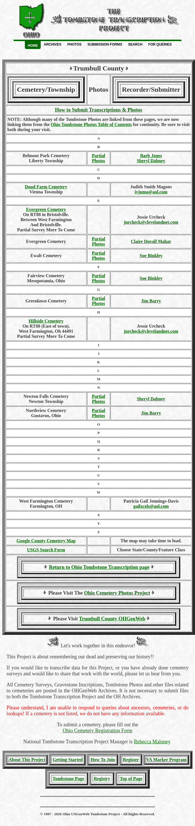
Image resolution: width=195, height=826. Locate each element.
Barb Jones (151, 155)
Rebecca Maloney (152, 741)
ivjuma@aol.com (151, 191)
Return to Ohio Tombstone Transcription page (99, 567)
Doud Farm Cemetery (46, 186)
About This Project (26, 759)
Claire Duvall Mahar (151, 241)
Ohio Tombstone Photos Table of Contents (91, 124)
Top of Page (131, 778)
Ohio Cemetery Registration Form (97, 730)
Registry (102, 778)
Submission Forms (104, 44)
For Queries (160, 44)
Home (33, 46)
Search (135, 44)
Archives (52, 44)
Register (131, 759)
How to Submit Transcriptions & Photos (98, 110)
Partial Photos (98, 301)
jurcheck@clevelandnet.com (151, 222)
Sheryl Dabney (151, 160)
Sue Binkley (151, 255)
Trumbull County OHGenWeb (112, 619)
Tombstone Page (68, 778)
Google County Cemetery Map (45, 540)
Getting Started (68, 759)
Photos (74, 44)
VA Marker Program (166, 759)
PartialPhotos (98, 158)
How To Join (102, 759)
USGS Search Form (46, 549)
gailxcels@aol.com (151, 506)
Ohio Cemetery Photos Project (117, 593)
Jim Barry (151, 300)
